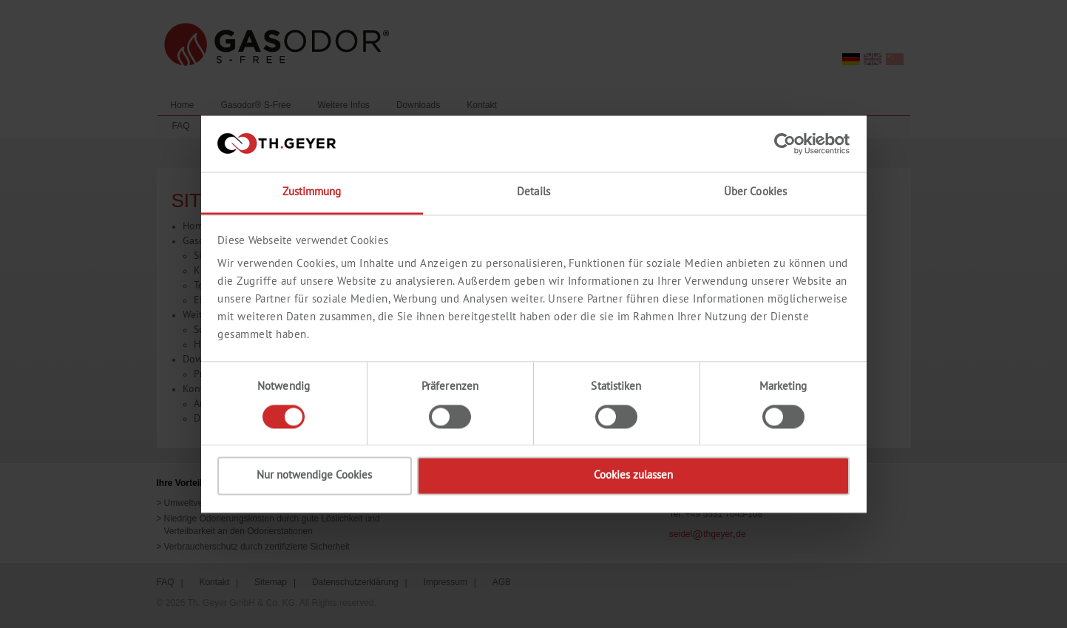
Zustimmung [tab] (312, 192)
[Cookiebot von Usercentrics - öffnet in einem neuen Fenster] (785, 143)
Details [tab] (533, 192)
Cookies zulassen (633, 476)
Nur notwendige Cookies (314, 476)
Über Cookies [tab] (755, 192)
